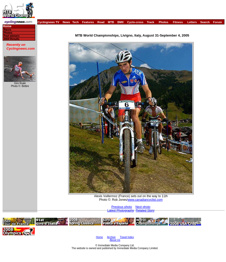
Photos (163, 22)
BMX (120, 22)
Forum (217, 22)
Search (205, 22)
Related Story (145, 210)
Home (7, 26)
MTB (111, 22)
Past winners (12, 35)
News (66, 22)
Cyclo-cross (135, 22)
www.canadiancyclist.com (145, 200)
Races (7, 29)
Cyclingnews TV (48, 22)
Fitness (178, 22)
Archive (111, 237)
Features (88, 22)
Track (150, 22)
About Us (115, 240)
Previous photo (121, 207)
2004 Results (11, 39)
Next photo (142, 207)
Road (101, 22)
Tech (75, 22)
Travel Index (127, 237)
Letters (192, 22)
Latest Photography (120, 210)
